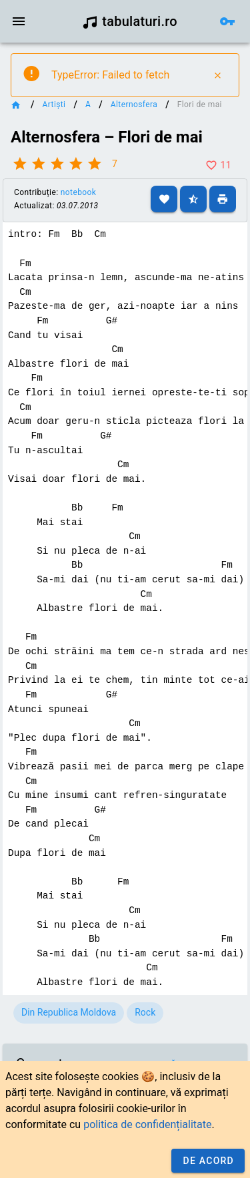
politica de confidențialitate (147, 1124)
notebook (78, 192)
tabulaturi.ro (129, 21)
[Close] (217, 75)
